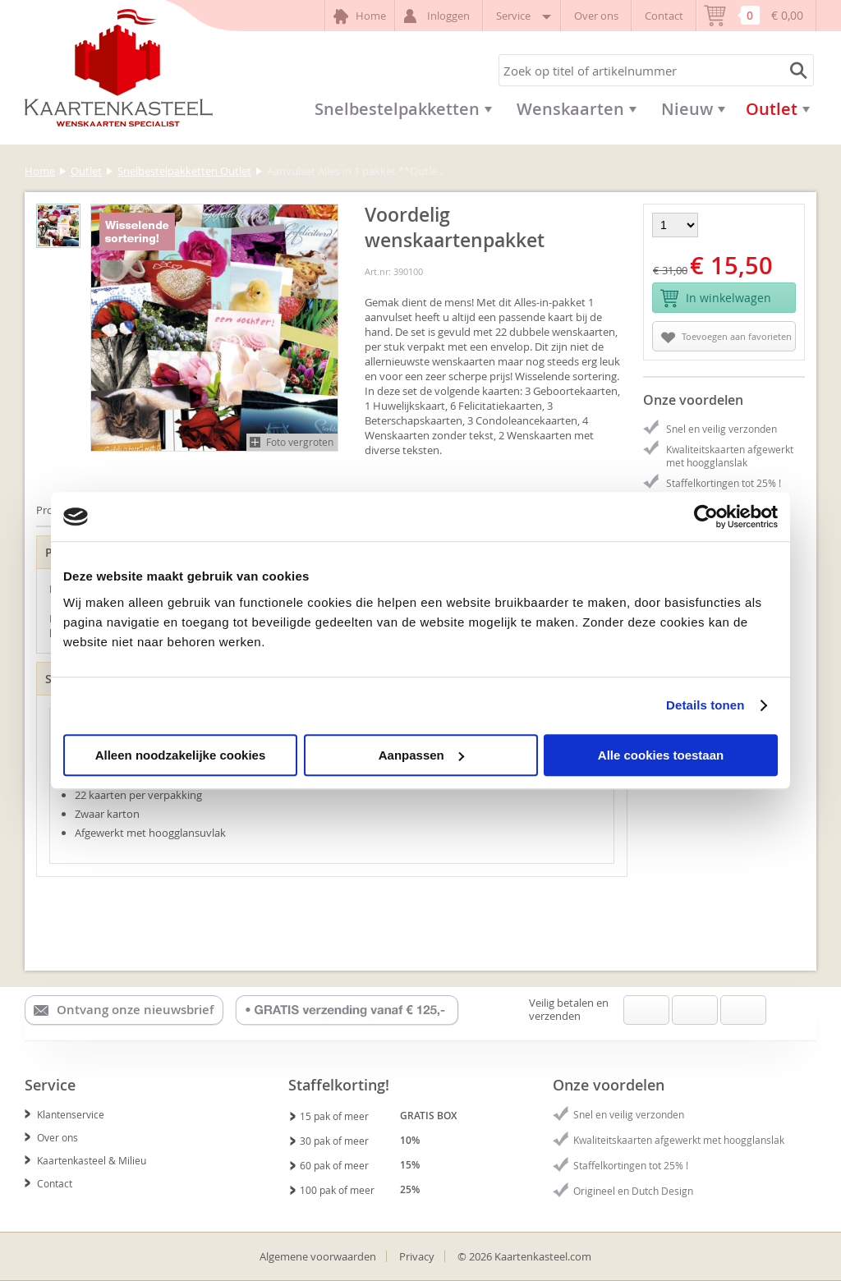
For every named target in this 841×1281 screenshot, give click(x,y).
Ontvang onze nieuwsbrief (124, 1010)
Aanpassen (421, 755)
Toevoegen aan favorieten (726, 336)
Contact (664, 15)
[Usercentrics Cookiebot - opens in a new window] (706, 516)
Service (522, 15)
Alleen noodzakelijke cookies (180, 755)
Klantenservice (64, 1114)
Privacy (416, 1256)
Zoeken (795, 70)
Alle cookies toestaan (661, 755)
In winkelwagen (715, 298)
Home (359, 16)
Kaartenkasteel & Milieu (85, 1160)
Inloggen (439, 16)
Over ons (596, 15)
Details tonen (705, 705)
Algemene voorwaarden (318, 1256)
